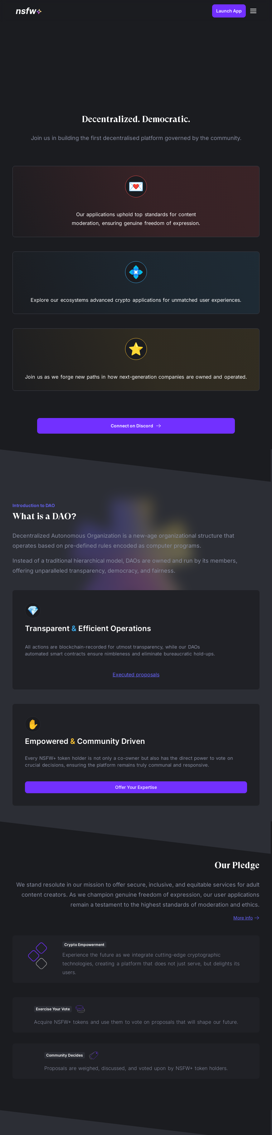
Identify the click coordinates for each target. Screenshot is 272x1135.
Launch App (227, 10)
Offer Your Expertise (136, 787)
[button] (252, 10)
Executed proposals (136, 674)
